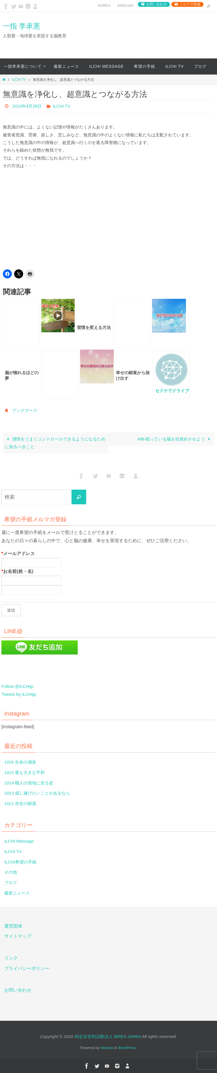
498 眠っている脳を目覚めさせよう (174, 439)
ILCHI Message (19, 841)
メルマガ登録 (190, 4)
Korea (104, 6)
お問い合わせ (156, 4)
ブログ (11, 882)
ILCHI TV (19, 80)
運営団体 (13, 926)
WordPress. (127, 1048)
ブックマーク (25, 410)
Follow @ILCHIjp (18, 686)
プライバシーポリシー (26, 968)
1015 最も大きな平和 (25, 772)
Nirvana (107, 1048)
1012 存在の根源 (21, 803)
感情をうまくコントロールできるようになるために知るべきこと (55, 443)
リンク (11, 958)
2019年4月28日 (27, 106)
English (125, 6)
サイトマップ (17, 936)
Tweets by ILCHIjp (19, 694)
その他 (11, 872)
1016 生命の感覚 (21, 762)
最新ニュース (17, 893)
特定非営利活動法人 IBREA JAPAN (107, 1036)
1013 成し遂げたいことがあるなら (39, 793)
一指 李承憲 (21, 26)
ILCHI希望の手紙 (21, 862)
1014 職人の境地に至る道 (30, 782)
